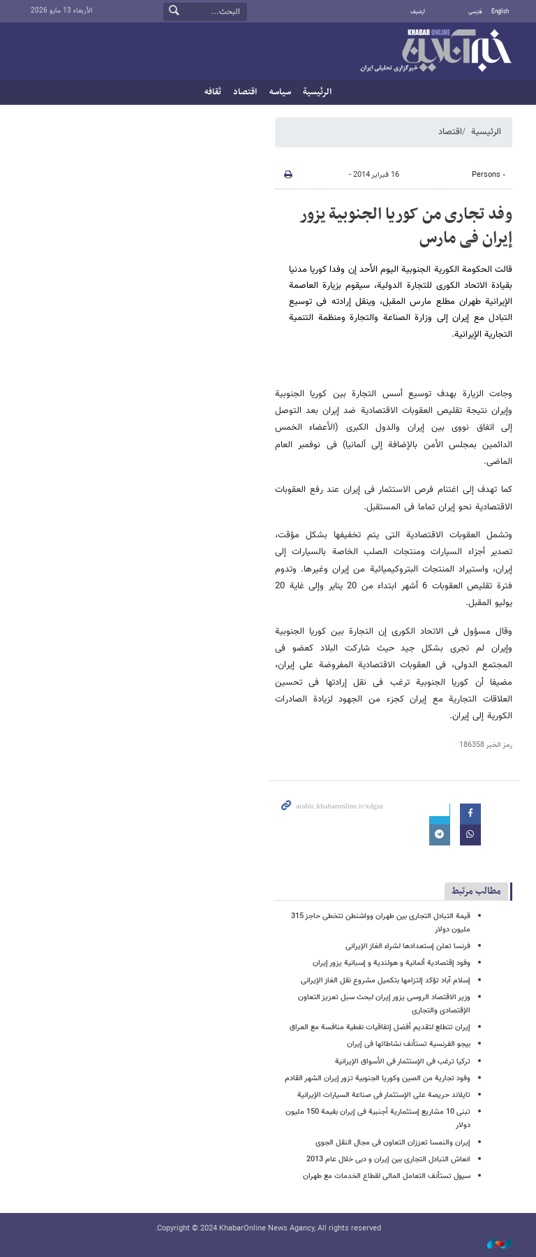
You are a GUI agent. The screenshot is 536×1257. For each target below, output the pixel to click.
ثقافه (212, 92)
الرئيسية (317, 92)
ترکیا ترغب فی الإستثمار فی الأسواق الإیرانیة (402, 1062)
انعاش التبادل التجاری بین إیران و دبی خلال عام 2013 (388, 1159)
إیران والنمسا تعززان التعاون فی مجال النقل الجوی (392, 1143)
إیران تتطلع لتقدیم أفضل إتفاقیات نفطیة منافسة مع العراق (380, 1027)
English (500, 12)
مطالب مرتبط (476, 891)
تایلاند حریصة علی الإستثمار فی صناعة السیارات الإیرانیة (383, 1095)
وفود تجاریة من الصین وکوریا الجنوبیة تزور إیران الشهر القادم (377, 1078)
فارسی (475, 12)
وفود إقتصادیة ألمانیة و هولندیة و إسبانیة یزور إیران (391, 963)
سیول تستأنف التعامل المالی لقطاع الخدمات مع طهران (386, 1176)
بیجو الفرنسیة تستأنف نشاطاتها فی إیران (408, 1044)
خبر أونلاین (435, 52)
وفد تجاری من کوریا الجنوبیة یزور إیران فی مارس (405, 226)
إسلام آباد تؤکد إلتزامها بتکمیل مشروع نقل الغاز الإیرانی (385, 981)
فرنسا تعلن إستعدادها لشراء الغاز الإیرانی (407, 946)
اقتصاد (245, 92)
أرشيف (417, 12)
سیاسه (280, 92)
